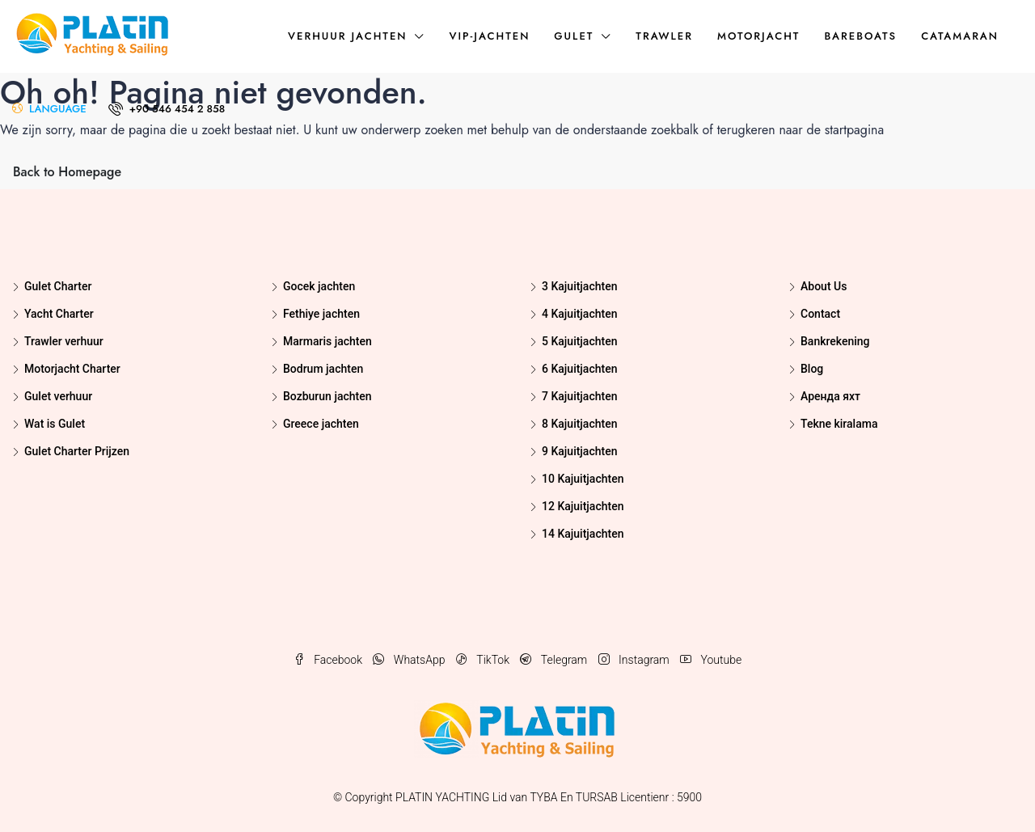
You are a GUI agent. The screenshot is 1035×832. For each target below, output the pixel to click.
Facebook (329, 659)
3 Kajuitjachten (579, 286)
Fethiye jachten (321, 313)
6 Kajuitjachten (579, 368)
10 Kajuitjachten (582, 478)
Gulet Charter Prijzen (76, 451)
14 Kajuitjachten (582, 533)
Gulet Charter (57, 286)
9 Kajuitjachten (579, 451)
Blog (812, 368)
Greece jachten (321, 423)
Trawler (664, 36)
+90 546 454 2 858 (167, 108)
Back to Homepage (67, 172)
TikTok (484, 659)
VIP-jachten (489, 36)
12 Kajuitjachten (582, 506)
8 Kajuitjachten (579, 423)
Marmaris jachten (327, 341)
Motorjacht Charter (72, 368)
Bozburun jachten (327, 396)
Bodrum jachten (323, 368)
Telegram (554, 659)
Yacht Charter (59, 313)
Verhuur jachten (347, 36)
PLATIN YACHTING (442, 797)
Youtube (710, 659)
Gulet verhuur (58, 396)
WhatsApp (410, 659)
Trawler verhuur (64, 341)
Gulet (574, 36)
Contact (820, 313)
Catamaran (960, 36)
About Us (824, 286)
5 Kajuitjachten (579, 341)
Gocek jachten (319, 286)
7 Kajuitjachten (579, 396)
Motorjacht (758, 36)
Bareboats (860, 36)
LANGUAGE (49, 108)
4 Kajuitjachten (579, 313)
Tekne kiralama (839, 423)
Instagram (635, 659)
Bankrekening (835, 341)
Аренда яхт (830, 396)
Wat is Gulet (54, 423)
